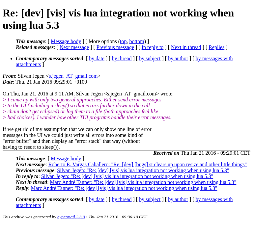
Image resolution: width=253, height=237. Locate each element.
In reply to (153, 47)
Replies (216, 47)
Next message (74, 47)
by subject (149, 58)
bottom (136, 41)
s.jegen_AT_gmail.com (73, 76)
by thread (122, 58)
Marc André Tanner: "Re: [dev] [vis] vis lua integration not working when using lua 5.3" (143, 182)
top (123, 41)
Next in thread (186, 47)
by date (96, 58)
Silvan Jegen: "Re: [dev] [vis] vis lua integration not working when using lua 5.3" (143, 170)
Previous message (115, 47)
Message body (66, 41)
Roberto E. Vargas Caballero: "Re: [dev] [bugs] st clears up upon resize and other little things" (147, 164)
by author (178, 58)
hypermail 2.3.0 (71, 216)
